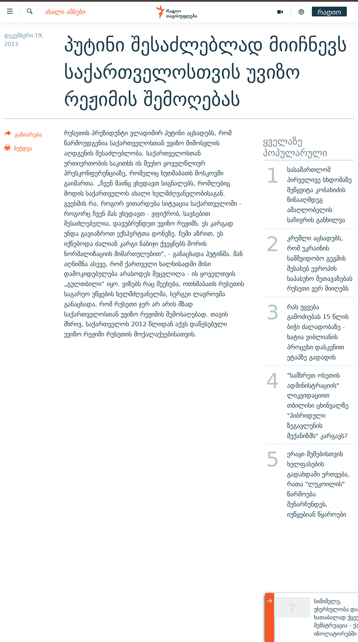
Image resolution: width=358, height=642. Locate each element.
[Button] (23, 135)
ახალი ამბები (65, 12)
